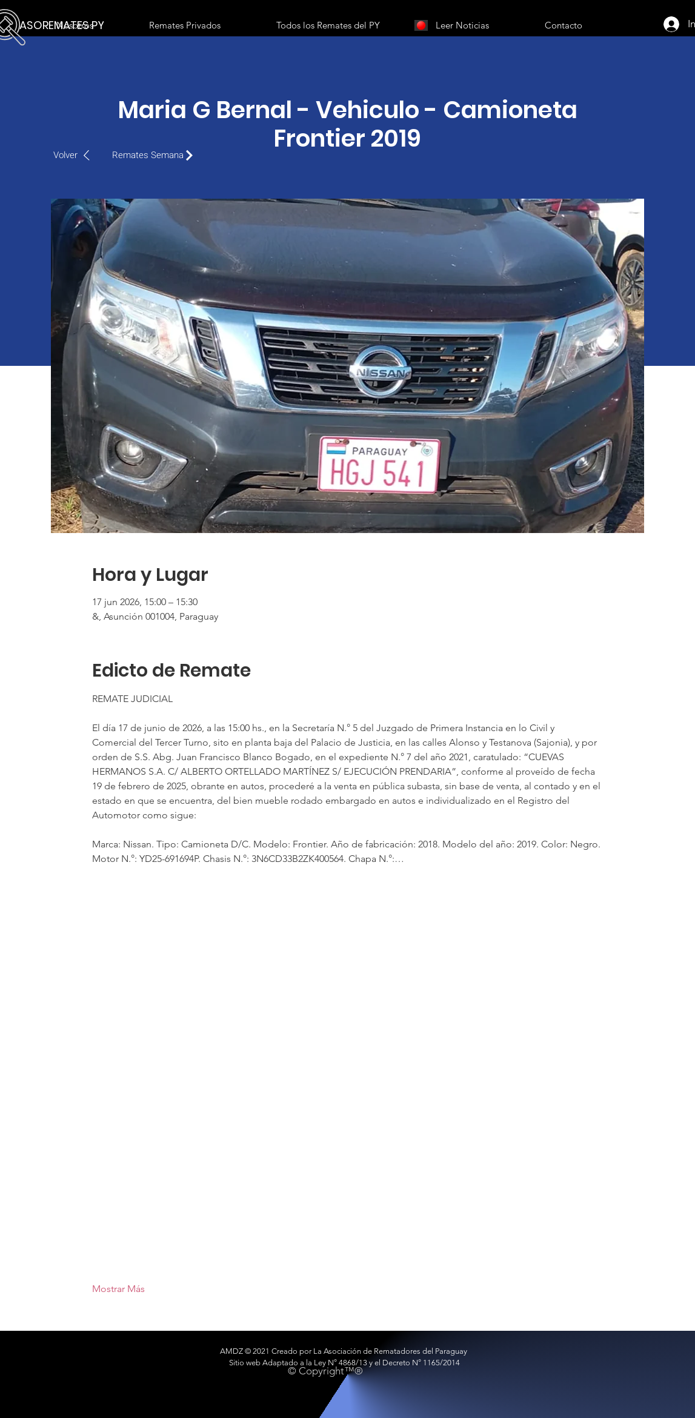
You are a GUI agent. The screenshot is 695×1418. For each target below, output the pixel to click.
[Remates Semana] (155, 155)
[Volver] (77, 155)
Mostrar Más (118, 1288)
